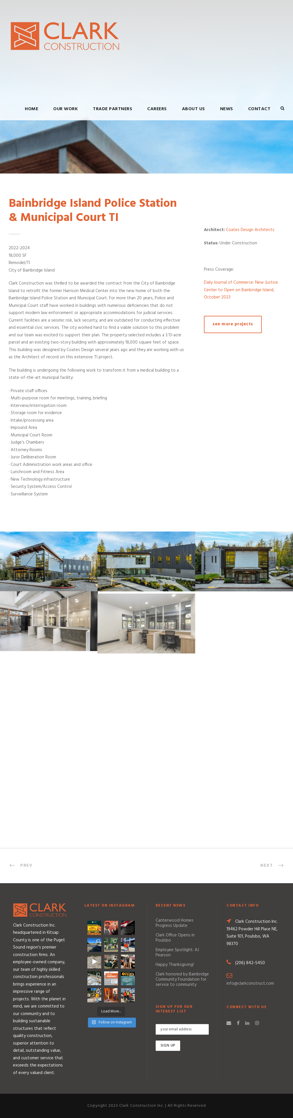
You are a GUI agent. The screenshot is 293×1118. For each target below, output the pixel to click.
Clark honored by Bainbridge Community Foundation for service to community (182, 979)
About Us (193, 109)
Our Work (65, 109)
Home (31, 109)
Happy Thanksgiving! (175, 964)
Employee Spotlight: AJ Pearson (177, 953)
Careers (157, 109)
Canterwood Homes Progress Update (175, 923)
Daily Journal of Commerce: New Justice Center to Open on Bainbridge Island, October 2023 (241, 290)
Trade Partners (112, 109)
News (226, 109)
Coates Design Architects (250, 229)
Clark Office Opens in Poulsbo (175, 938)
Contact (259, 109)
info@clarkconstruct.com (250, 983)
